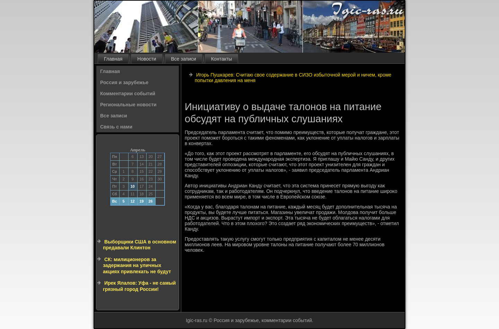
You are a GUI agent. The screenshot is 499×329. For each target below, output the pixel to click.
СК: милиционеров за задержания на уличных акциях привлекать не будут (137, 265)
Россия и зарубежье (124, 82)
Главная (113, 59)
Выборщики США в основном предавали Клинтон (139, 245)
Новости (146, 59)
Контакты (221, 59)
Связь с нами (116, 127)
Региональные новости (128, 104)
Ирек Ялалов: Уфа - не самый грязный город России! (139, 286)
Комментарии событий (127, 93)
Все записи (183, 59)
